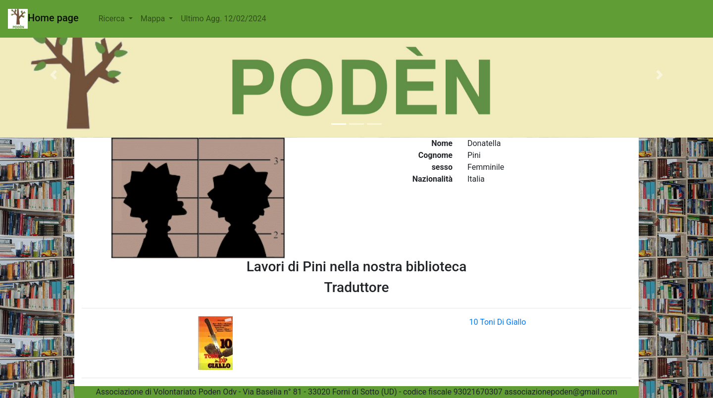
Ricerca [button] (113, 18)
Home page (43, 19)
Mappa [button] (154, 18)
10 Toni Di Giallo (497, 322)
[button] (53, 75)
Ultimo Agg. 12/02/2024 (223, 18)
